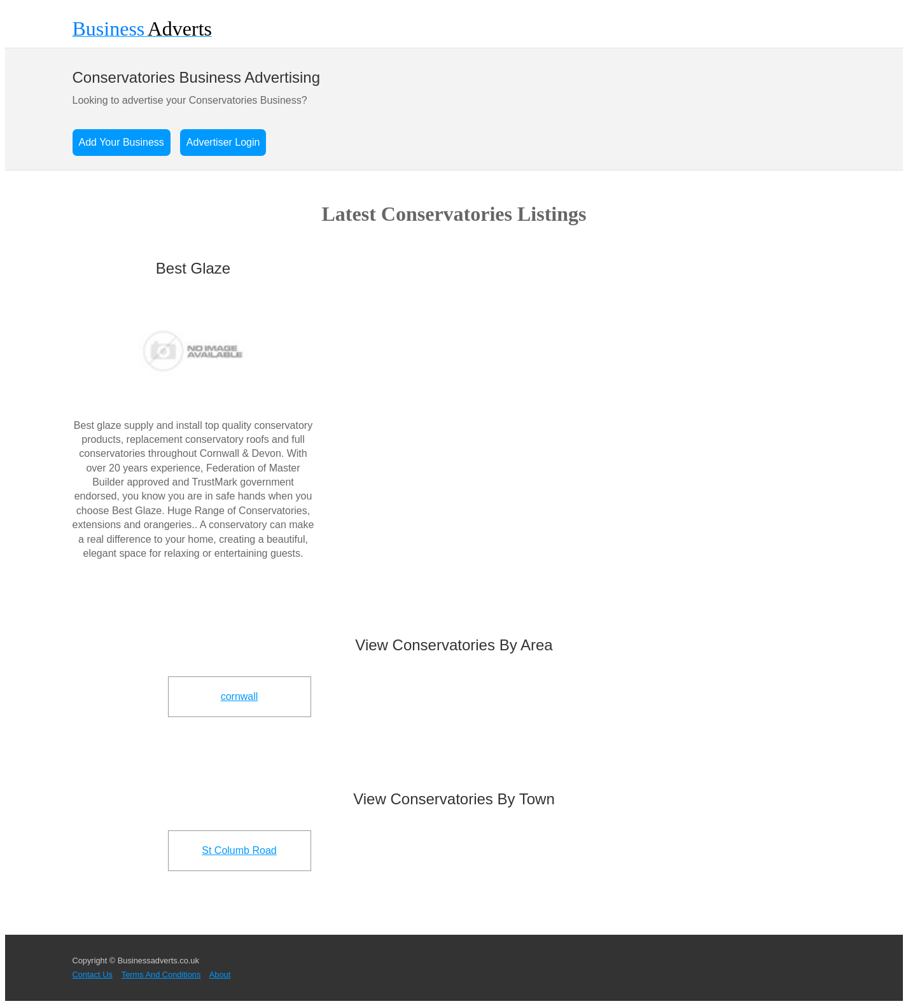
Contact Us (93, 974)
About (219, 974)
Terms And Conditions (161, 974)
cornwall (239, 696)
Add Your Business (121, 142)
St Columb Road (239, 850)
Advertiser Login (223, 142)
